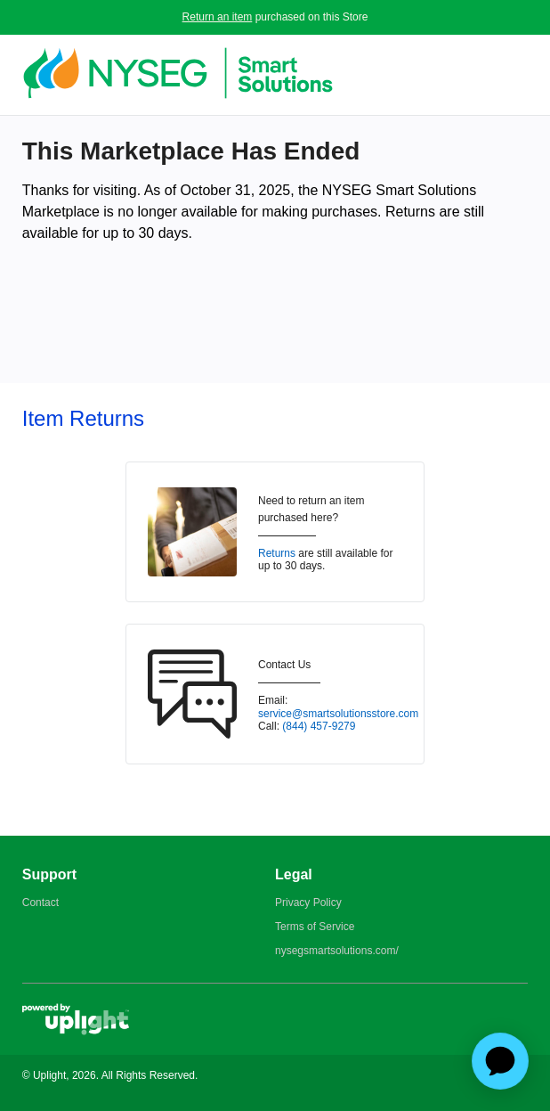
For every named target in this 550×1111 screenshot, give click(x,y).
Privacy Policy (308, 902)
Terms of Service (314, 926)
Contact (40, 902)
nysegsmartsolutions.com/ (337, 950)
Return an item (217, 17)
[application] (500, 1061)
